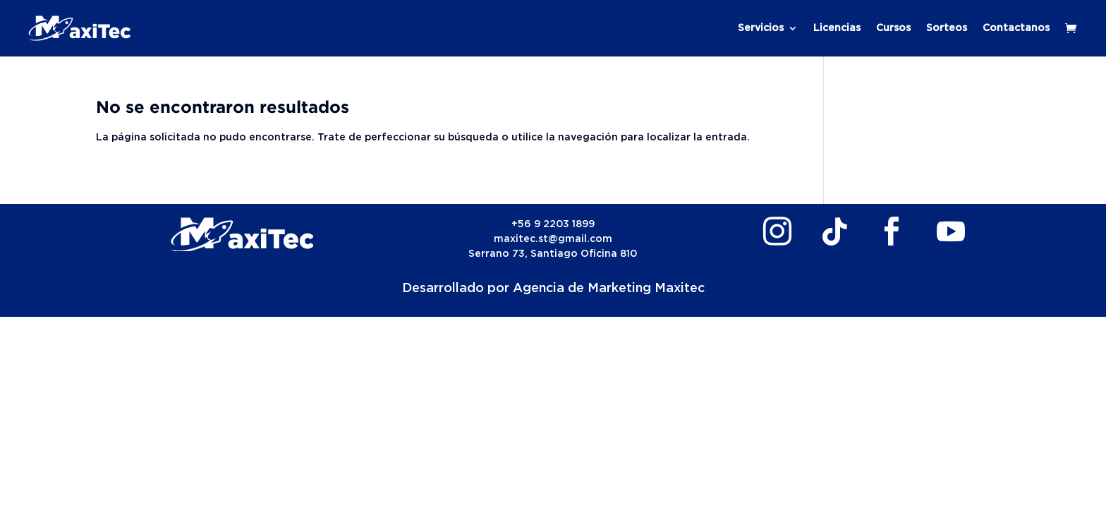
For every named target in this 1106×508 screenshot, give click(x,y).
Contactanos (1016, 28)
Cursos (893, 28)
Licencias (837, 28)
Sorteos (946, 28)
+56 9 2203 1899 (553, 224)
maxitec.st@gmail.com (553, 239)
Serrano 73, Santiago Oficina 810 (552, 254)
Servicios (761, 28)
